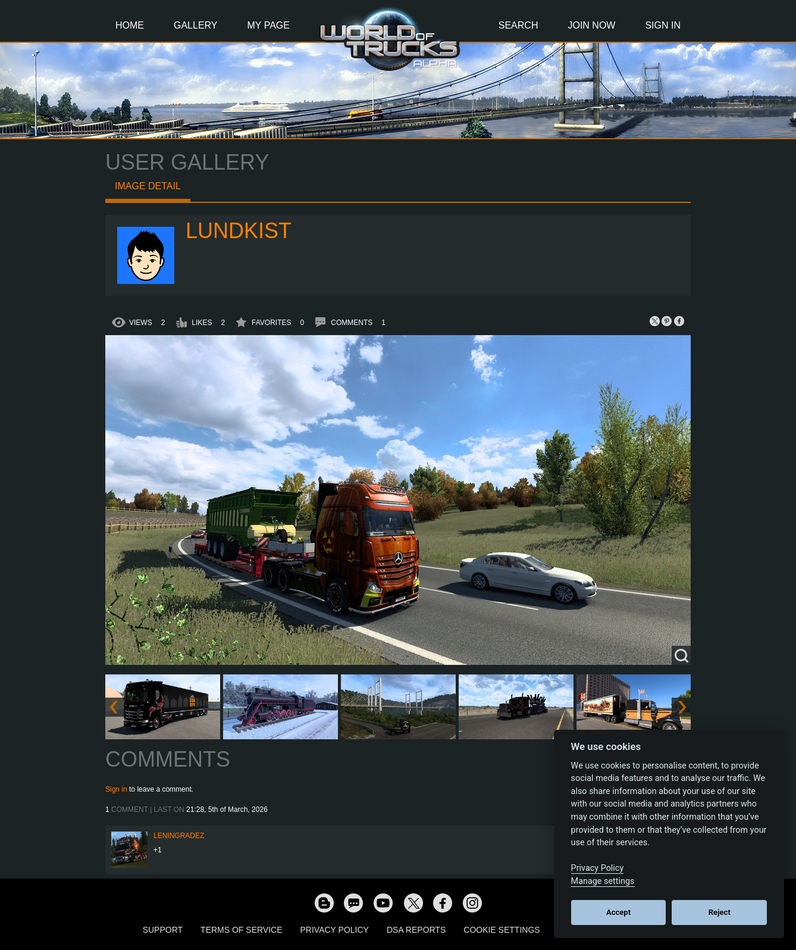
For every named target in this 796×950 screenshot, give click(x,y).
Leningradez (178, 836)
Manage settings (603, 881)
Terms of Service (241, 930)
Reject (720, 912)
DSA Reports (416, 930)
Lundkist (239, 230)
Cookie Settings (501, 930)
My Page (268, 25)
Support (163, 930)
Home (129, 25)
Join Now (591, 25)
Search (518, 25)
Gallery (196, 25)
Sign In (663, 25)
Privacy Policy (334, 930)
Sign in (116, 789)
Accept (618, 912)
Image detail (148, 186)
